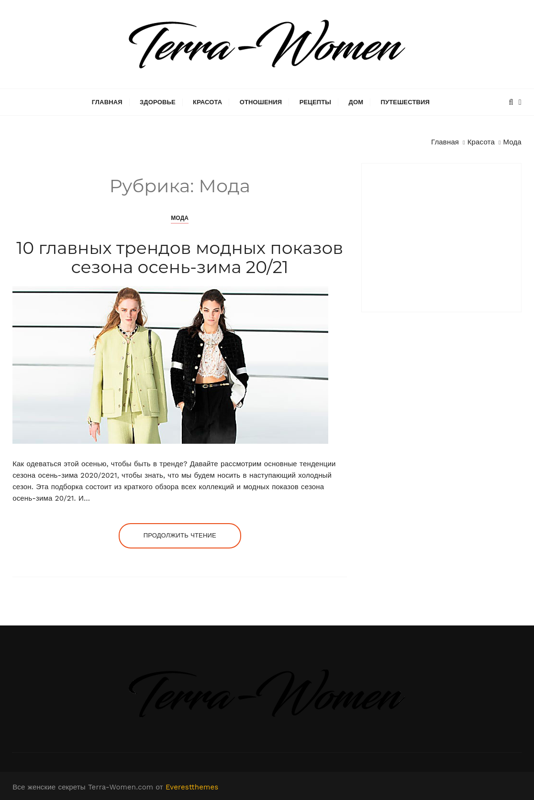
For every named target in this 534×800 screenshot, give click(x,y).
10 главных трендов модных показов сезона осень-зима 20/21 (179, 257)
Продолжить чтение (180, 535)
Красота (207, 102)
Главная (107, 102)
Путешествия (405, 102)
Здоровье (158, 102)
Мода (180, 218)
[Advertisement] (441, 237)
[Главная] (445, 142)
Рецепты (316, 102)
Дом (356, 102)
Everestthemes (192, 787)
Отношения (261, 102)
